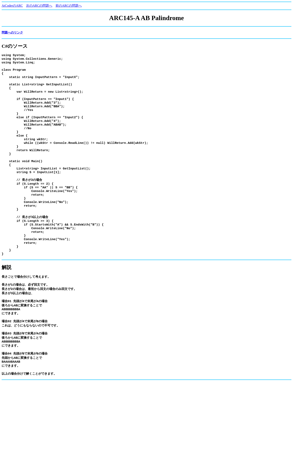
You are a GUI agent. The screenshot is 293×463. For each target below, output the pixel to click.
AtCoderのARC (12, 5)
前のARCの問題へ (69, 5)
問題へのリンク (12, 32)
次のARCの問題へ (39, 5)
